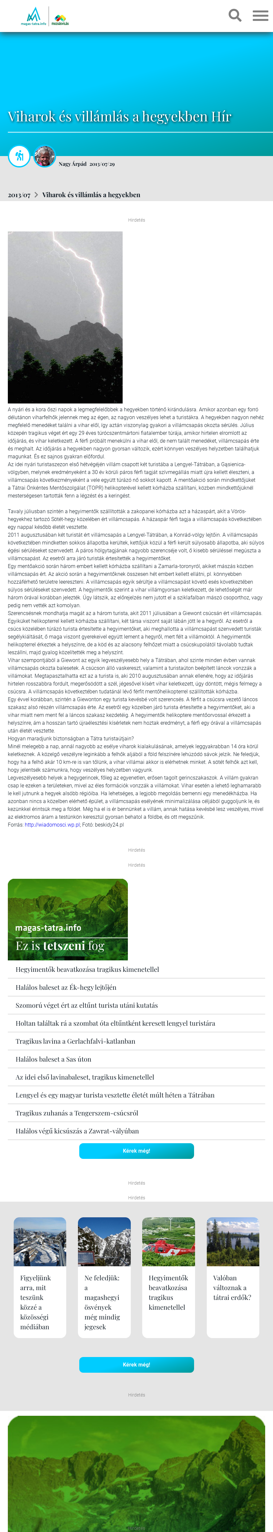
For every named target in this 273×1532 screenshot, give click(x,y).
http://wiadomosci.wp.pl (52, 825)
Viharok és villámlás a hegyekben (91, 194)
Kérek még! (136, 1151)
